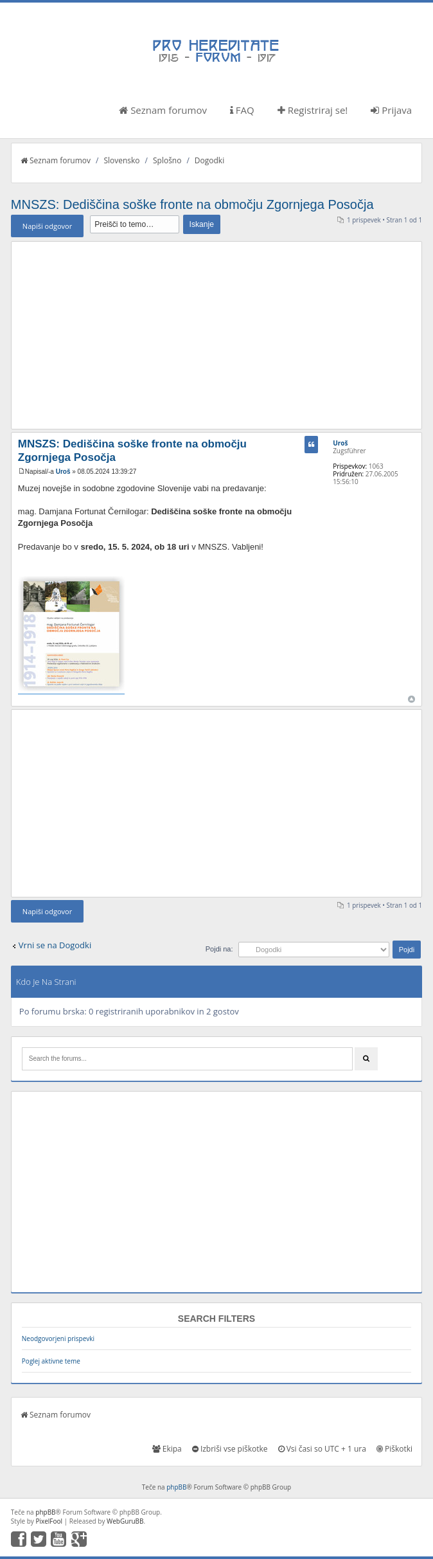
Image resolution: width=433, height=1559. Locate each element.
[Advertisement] (216, 335)
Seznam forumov (163, 110)
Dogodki (209, 160)
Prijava (391, 110)
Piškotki (394, 1448)
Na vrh (411, 699)
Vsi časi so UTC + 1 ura (322, 1448)
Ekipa (167, 1448)
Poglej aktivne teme (51, 1360)
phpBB (176, 1486)
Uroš (63, 471)
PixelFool (48, 1521)
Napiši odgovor (47, 226)
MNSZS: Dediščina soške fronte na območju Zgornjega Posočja (192, 204)
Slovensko (121, 160)
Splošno (167, 160)
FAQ (242, 110)
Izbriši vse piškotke (230, 1448)
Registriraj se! (313, 110)
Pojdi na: (219, 949)
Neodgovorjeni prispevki (58, 1338)
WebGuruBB (125, 1521)
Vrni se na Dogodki (55, 945)
